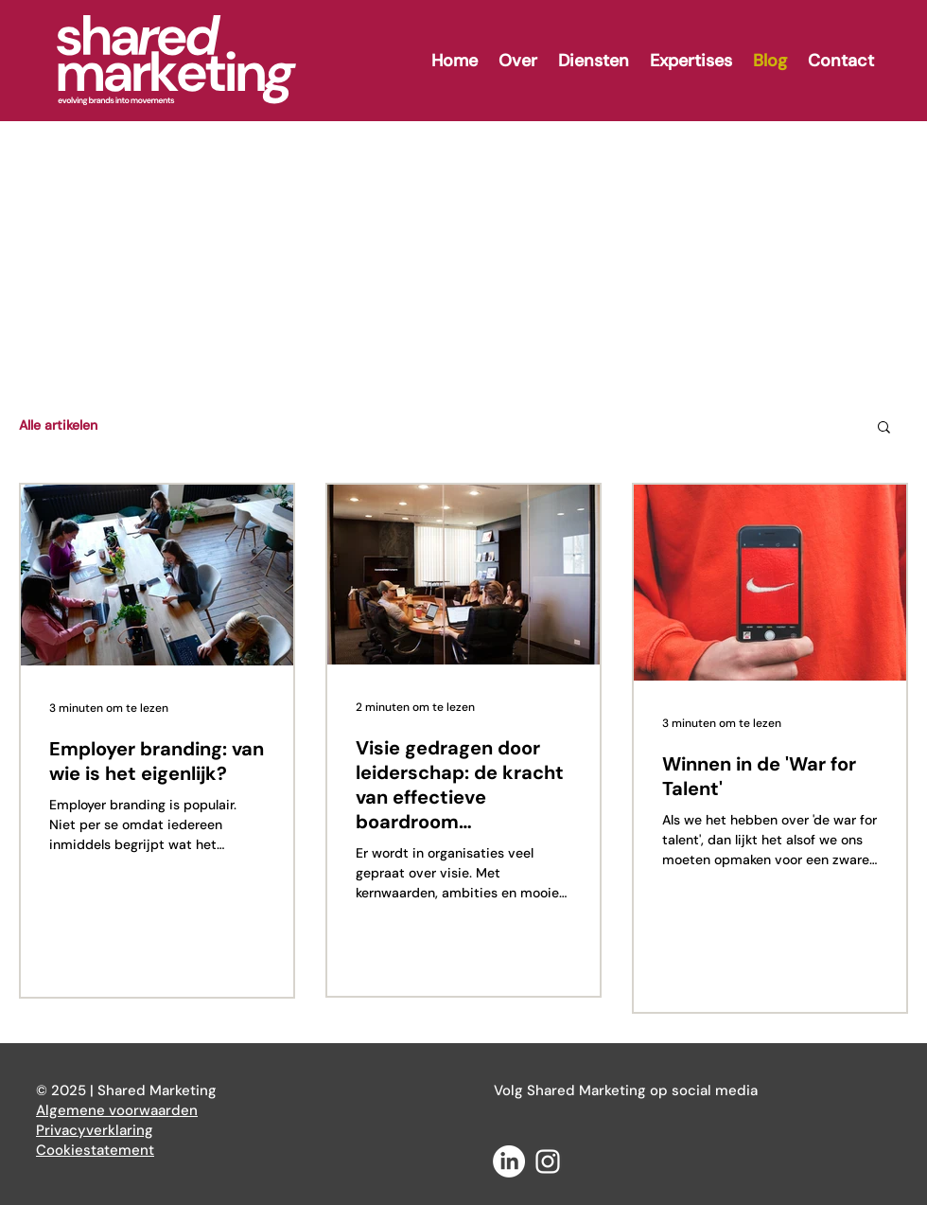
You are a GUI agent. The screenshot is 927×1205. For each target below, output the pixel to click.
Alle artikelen (58, 425)
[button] (884, 428)
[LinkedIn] (509, 1161)
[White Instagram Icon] (548, 1161)
